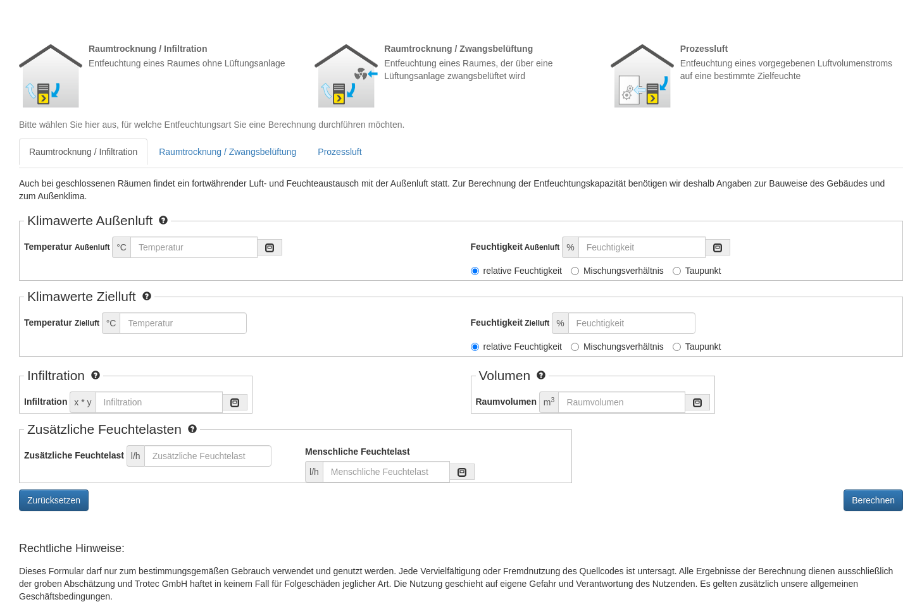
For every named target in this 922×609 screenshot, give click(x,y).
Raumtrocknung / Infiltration (83, 152)
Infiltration (45, 402)
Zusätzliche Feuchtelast (74, 455)
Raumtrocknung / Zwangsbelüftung (227, 152)
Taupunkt (697, 271)
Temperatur (66, 247)
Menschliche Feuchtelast (357, 451)
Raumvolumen (506, 402)
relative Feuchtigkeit (517, 271)
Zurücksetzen (53, 500)
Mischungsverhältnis (617, 271)
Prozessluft (339, 152)
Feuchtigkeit (515, 247)
